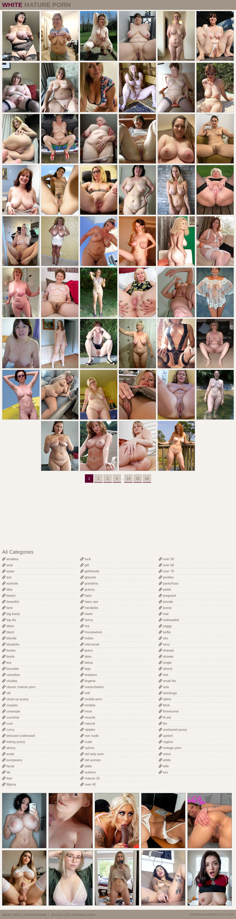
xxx (163, 772)
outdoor (88, 772)
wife (164, 766)
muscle (87, 717)
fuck (85, 559)
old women (90, 760)
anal (7, 565)
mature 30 (90, 778)
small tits (167, 681)
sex (163, 638)
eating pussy (13, 742)
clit (6, 693)
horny (86, 620)
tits (163, 723)
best (7, 608)
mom (86, 711)
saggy (165, 626)
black (8, 632)
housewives (91, 632)
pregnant (167, 595)
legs (85, 669)
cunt (7, 723)
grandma (89, 583)
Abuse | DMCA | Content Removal (24, 914)
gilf (84, 565)
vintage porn (170, 748)
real (164, 614)
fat (6, 772)
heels (86, 614)
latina (86, 662)
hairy (86, 595)
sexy (164, 644)
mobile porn (91, 699)
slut (163, 675)
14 (128, 478)
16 (147, 478)
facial (8, 766)
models (87, 705)
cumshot (10, 717)
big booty (11, 614)
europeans (12, 760)
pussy (165, 608)
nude (86, 742)
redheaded (169, 620)
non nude (89, 736)
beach (9, 595)
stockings (168, 693)
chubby (9, 681)
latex (86, 656)
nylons (87, 748)
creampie (11, 711)
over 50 (166, 559)
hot (84, 626)
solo (164, 687)
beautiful (10, 601)
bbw (7, 589)
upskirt (166, 736)
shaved (166, 650)
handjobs (89, 608)
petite (165, 589)
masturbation (92, 687)
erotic (8, 754)
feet (7, 778)
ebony (9, 748)
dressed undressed (18, 736)
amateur (10, 559)
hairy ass (89, 601)
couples (10, 705)
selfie (165, 632)
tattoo (165, 699)
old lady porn (92, 754)
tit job (165, 717)
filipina (9, 784)
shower (166, 656)
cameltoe (11, 675)
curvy (8, 729)
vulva (165, 754)
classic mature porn (19, 687)
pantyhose (168, 583)
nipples (87, 729)
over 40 (88, 784)
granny (87, 589)
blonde (9, 638)
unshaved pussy (173, 729)
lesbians (88, 675)
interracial (89, 644)
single (165, 662)
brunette (10, 669)
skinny (166, 669)
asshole (10, 583)
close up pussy (15, 699)
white (165, 760)
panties (166, 577)
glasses (88, 577)
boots (8, 656)
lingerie (87, 681)
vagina (166, 742)
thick (164, 705)
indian (87, 638)
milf (85, 693)
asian (8, 571)
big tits (9, 620)
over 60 (166, 565)
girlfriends (89, 571)
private (166, 601)
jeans (86, 650)
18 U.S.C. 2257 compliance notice (73, 914)
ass (7, 577)
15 (138, 478)
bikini (8, 626)
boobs (9, 650)
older (86, 766)
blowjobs (11, 644)
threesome (169, 711)
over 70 (166, 571)
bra (6, 662)
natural (87, 723)
